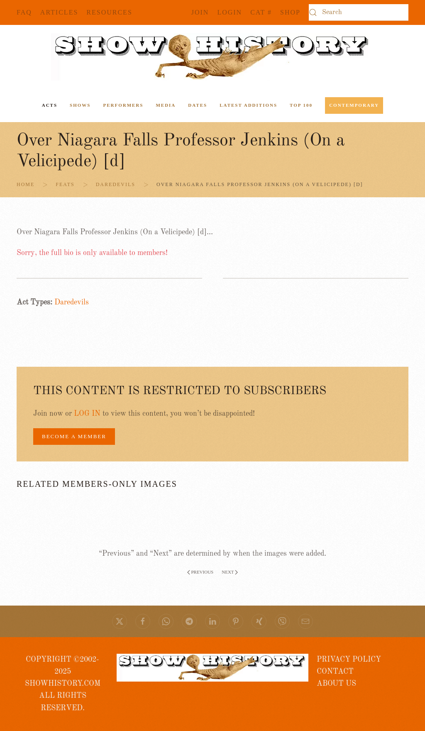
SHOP (290, 12)
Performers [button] (123, 105)
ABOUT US (336, 683)
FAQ (24, 12)
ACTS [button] (49, 105)
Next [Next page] (230, 572)
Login (229, 12)
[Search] (358, 12)
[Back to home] (212, 57)
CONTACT (335, 671)
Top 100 (301, 105)
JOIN (200, 12)
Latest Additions (248, 105)
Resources (109, 12)
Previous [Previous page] (200, 572)
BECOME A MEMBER (74, 436)
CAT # (261, 12)
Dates (197, 105)
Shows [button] (80, 105)
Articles (59, 12)
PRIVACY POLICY (349, 659)
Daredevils (71, 302)
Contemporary (354, 105)
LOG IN (87, 413)
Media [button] (166, 105)
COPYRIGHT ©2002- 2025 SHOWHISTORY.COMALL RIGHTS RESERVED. (62, 684)
